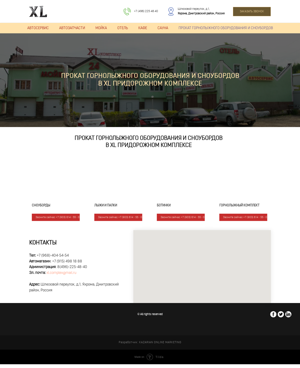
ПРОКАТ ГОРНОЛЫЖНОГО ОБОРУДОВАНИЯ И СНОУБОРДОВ (226, 28)
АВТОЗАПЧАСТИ (72, 28)
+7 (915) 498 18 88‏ (67, 261)
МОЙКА (101, 28)
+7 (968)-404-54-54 (53, 256)
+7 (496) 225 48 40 (146, 11)
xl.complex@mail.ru (61, 273)
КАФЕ (142, 28)
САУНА (163, 28)
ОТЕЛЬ (122, 28)
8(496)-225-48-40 (72, 267)
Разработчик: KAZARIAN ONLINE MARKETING (150, 342)
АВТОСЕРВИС (38, 28)
